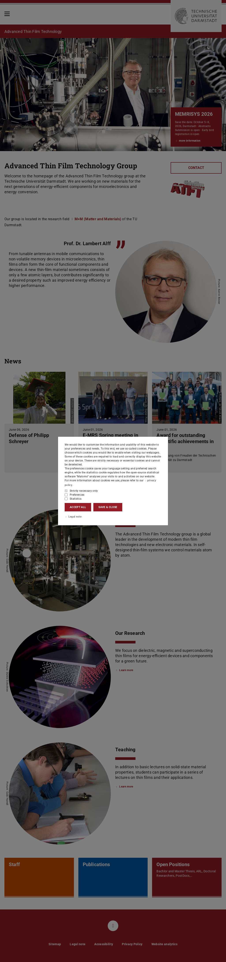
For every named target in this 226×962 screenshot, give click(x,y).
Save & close (107, 507)
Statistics (75, 498)
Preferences (77, 494)
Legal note (73, 516)
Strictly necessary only (84, 490)
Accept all (78, 507)
